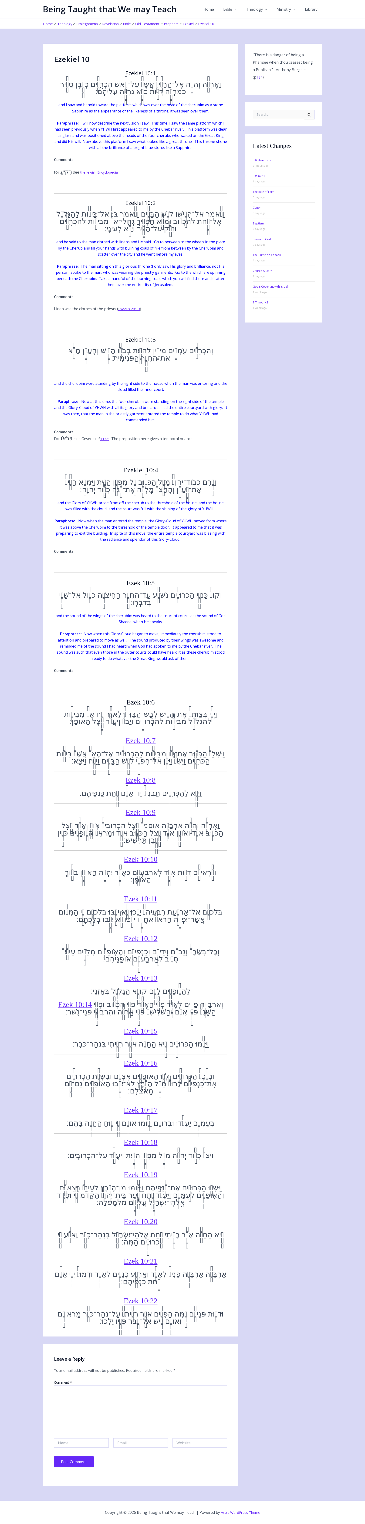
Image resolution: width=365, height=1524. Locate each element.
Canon (257, 208)
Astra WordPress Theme (240, 1512)
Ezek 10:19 (141, 1174)
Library (312, 9)
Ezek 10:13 (141, 978)
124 (259, 77)
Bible (236, 9)
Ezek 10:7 (141, 740)
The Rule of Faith (263, 192)
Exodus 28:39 (129, 308)
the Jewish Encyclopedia (100, 172)
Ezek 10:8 (141, 780)
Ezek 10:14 (75, 1004)
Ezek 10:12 (141, 938)
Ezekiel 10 (218, 23)
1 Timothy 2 (260, 302)
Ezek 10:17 (141, 1110)
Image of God (262, 239)
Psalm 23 (259, 176)
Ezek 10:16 (141, 1063)
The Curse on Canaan (267, 255)
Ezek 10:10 (141, 859)
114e (104, 438)
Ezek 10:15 (141, 1031)
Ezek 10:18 (141, 1142)
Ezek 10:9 (141, 812)
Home (217, 9)
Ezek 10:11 (140, 899)
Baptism (258, 223)
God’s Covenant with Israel (270, 287)
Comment (63, 1382)
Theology (261, 9)
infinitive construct (265, 160)
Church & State (262, 271)
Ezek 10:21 (141, 1261)
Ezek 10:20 (141, 1221)
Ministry (288, 9)
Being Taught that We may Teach (109, 9)
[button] (241, 9)
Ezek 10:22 (141, 1301)
